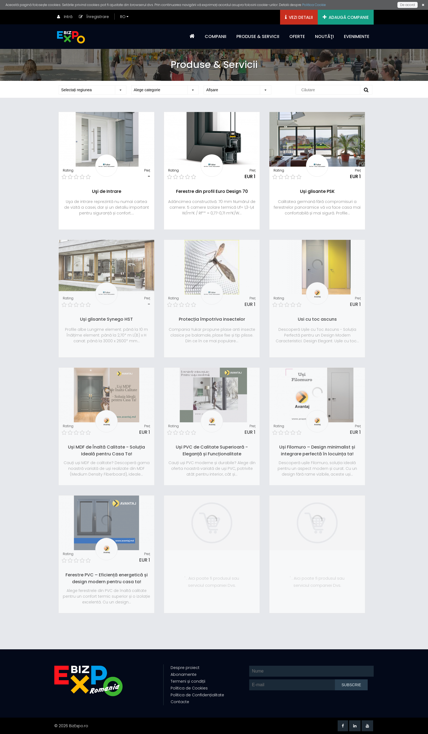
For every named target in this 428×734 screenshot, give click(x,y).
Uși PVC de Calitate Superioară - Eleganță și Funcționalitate (212, 450)
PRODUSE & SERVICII (257, 36)
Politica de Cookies (189, 688)
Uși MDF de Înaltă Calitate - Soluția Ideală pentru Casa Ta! (106, 450)
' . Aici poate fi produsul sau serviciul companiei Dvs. (212, 581)
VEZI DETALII (299, 17)
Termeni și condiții (188, 681)
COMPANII (215, 36)
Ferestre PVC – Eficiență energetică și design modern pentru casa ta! (107, 578)
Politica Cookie (314, 4)
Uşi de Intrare (106, 191)
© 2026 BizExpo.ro (71, 726)
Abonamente (184, 674)
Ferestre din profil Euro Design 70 (212, 191)
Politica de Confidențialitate (197, 695)
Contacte (180, 701)
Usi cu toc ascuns (317, 319)
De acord (407, 4)
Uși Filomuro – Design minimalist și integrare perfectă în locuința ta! (317, 450)
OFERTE (297, 36)
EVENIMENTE (356, 36)
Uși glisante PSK (317, 191)
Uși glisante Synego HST (106, 319)
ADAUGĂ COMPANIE (346, 17)
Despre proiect (185, 667)
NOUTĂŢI (324, 36)
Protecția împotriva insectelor (212, 319)
